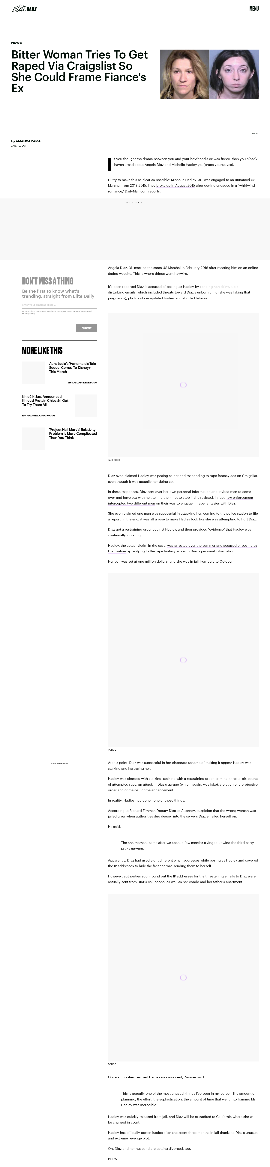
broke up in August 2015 (175, 185)
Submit (87, 330)
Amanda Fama (28, 141)
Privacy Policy (28, 315)
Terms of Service (80, 313)
